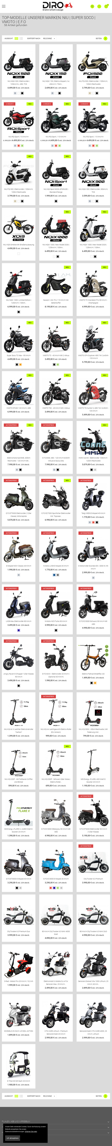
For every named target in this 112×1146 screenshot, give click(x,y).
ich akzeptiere (13, 1138)
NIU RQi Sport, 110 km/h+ (56, 137)
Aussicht (9, 38)
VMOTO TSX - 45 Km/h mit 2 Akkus (56, 408)
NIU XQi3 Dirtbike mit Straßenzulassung (18, 245)
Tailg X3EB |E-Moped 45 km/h (93, 513)
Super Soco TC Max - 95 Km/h (18, 355)
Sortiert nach (33, 38)
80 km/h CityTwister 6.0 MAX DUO (93, 931)
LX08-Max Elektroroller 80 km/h (18, 621)
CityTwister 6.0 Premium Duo (18, 931)
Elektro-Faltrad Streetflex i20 (93, 674)
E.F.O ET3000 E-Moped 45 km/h (18, 879)
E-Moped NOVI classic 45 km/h (18, 566)
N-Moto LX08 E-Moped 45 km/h (56, 566)
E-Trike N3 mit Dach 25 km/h (18, 1081)
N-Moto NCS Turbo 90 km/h (56, 621)
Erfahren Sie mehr (31, 1131)
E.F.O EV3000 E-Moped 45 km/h (56, 879)
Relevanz (49, 38)
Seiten (99, 38)
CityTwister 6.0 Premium (93, 879)
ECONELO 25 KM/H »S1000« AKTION (18, 1031)
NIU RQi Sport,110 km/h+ (19, 137)
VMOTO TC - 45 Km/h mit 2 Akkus (56, 355)
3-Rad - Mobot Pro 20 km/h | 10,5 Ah (18, 981)
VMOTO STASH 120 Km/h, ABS (18, 408)
